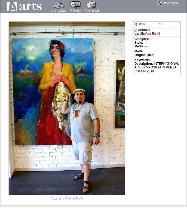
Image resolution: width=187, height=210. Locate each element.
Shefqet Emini (150, 34)
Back (139, 24)
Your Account (169, 3)
